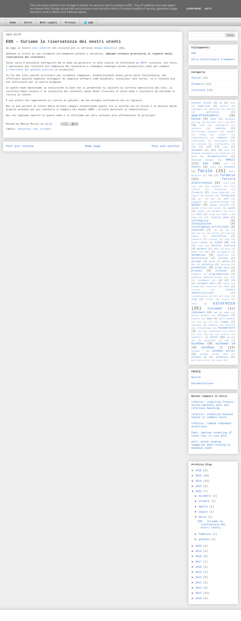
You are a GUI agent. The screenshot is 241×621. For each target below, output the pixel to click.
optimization (199, 258)
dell (227, 150)
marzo (203, 516)
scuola (225, 299)
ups (211, 334)
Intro (28, 22)
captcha (220, 128)
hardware (217, 211)
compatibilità (199, 138)
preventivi (199, 267)
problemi (221, 271)
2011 (199, 593)
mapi (216, 249)
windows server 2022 (214, 354)
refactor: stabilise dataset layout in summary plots (212, 416)
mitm (227, 249)
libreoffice (218, 236)
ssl (210, 322)
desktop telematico (202, 153)
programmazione (219, 274)
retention (211, 287)
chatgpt (230, 132)
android (230, 109)
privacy (46, 129)
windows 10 (225, 343)
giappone (196, 202)
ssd (199, 322)
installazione (201, 223)
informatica (199, 220)
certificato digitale (204, 132)
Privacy (70, 22)
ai (220, 103)
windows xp (199, 357)
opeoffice (222, 255)
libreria (196, 239)
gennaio (204, 539)
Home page (92, 146)
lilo (227, 239)
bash (213, 119)
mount (194, 252)
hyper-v (225, 214)
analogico (196, 109)
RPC (215, 296)
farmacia (197, 84)
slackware (198, 312)
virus (214, 337)
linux (218, 242)
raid (232, 277)
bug (198, 122)
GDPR (226, 199)
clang (202, 135)
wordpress (222, 357)
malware (202, 249)
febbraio (205, 534)
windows (197, 343)
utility (225, 334)
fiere (226, 183)
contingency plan (224, 141)
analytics (23, 129)
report (226, 283)
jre (203, 233)
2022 (199, 491)
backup (196, 118)
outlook (223, 258)
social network (200, 315)
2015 (199, 572)
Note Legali (48, 22)
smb (215, 312)
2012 (199, 587)
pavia (225, 261)
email (230, 159)
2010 (199, 598)
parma (212, 261)
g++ (200, 199)
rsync (227, 296)
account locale (201, 103)
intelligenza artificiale (210, 226)
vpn (193, 340)
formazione (228, 195)
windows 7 (197, 351)
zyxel (219, 360)
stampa (224, 322)
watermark (209, 340)
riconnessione (199, 296)
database (196, 150)
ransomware (203, 280)
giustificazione (219, 202)
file (193, 186)
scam (194, 299)
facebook (229, 167)
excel (213, 167)
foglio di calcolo (202, 196)
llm (233, 242)
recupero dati (206, 283)
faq (210, 175)
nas (207, 252)
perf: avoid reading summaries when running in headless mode (210, 445)
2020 (199, 546)
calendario (221, 125)
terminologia (204, 328)
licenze (213, 239)
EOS (193, 53)
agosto (203, 506)
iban (193, 217)
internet (197, 229)
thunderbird (226, 327)
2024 (199, 481)
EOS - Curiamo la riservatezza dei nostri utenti (211, 524)
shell (194, 304)
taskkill (213, 325)
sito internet (41, 48)
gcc (213, 199)
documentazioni (217, 156)
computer (222, 137)
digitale (225, 153)
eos (35, 129)
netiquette (223, 252)
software (223, 315)
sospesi (195, 319)
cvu (225, 147)
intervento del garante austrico (31, 69)
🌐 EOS (88, 22)
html (199, 214)
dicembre (205, 496)
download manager (202, 160)
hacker (201, 211)
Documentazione (202, 383)
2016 (199, 566)
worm (193, 360)
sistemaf (214, 308)
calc (202, 125)
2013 (199, 582)
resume (195, 287)
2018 (199, 556)
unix (199, 334)
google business (219, 205)
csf (209, 146)
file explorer (213, 186)
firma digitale (220, 192)
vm (228, 337)
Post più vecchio (165, 146)
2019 (199, 551)
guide (231, 208)
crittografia (221, 144)
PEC (193, 264)
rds (233, 280)
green (217, 208)
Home (13, 22)
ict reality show (216, 217)
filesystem (220, 189)
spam (209, 318)
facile (196, 77)
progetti (196, 274)
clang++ (222, 135)
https (212, 214)
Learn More (193, 8)
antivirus (213, 112)
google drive (199, 208)
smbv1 (227, 312)
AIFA (232, 103)
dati (213, 150)
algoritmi (204, 106)
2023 (199, 486)
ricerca (195, 290)
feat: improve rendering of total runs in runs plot (211, 434)
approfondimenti (205, 115)
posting (225, 264)
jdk (193, 233)
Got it (208, 8)
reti (226, 286)
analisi (224, 106)
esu (226, 164)
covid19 (201, 144)
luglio (203, 511)
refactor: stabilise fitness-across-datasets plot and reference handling (213, 405)
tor (200, 331)
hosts (232, 211)
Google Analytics (105, 48)
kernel (215, 233)
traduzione (214, 331)
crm (193, 147)
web (227, 340)
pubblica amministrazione (206, 277)
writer (206, 360)
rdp (220, 280)
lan (228, 233)
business (212, 122)
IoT (227, 230)
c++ (232, 122)
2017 (199, 561)
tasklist (230, 325)
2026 (199, 470)
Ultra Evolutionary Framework (213, 59)
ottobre (204, 501)
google (196, 204)
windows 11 (212, 347)
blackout (230, 119)
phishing (207, 264)
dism (193, 156)
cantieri (196, 128)
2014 (199, 577)
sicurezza (198, 90)
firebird (196, 192)
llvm (200, 246)
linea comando (199, 242)
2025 (199, 475)
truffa (231, 331)
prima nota (222, 267)
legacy (195, 236)
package (196, 261)
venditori (196, 337)
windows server (223, 350)
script (209, 299)
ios (215, 230)
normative (198, 254)
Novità (196, 377)
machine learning (223, 245)
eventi (196, 166)
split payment (227, 319)
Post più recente (20, 146)
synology (196, 325)
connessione (198, 141)
